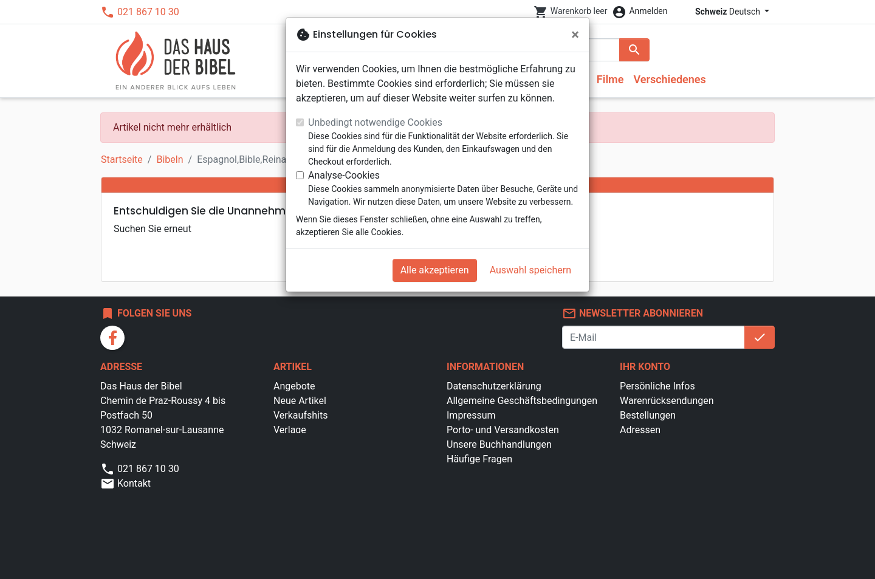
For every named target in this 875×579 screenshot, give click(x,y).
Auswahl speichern (530, 270)
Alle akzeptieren (434, 270)
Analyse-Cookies (344, 175)
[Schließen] (575, 35)
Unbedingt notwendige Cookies (375, 122)
